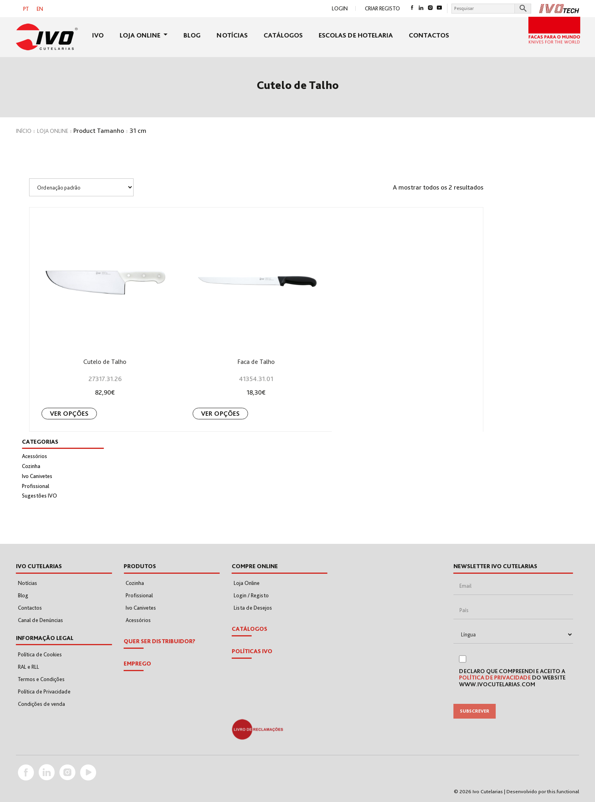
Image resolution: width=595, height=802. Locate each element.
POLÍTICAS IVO (252, 651)
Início (24, 131)
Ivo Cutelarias (488, 791)
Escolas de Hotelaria (356, 35)
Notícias (232, 35)
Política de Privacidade (44, 691)
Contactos (429, 35)
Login (340, 8)
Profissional (35, 486)
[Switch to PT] (26, 8)
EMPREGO (137, 663)
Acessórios (34, 456)
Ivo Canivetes (37, 476)
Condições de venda (41, 704)
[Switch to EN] (40, 8)
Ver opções (69, 413)
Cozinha (31, 466)
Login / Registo (251, 595)
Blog (192, 35)
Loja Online (141, 35)
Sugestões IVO (39, 495)
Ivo (98, 35)
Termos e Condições (41, 679)
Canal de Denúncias (40, 620)
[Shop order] (81, 187)
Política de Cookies (40, 654)
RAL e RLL (28, 667)
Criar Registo (382, 8)
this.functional (563, 791)
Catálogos (283, 35)
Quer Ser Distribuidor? (159, 641)
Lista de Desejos (253, 607)
